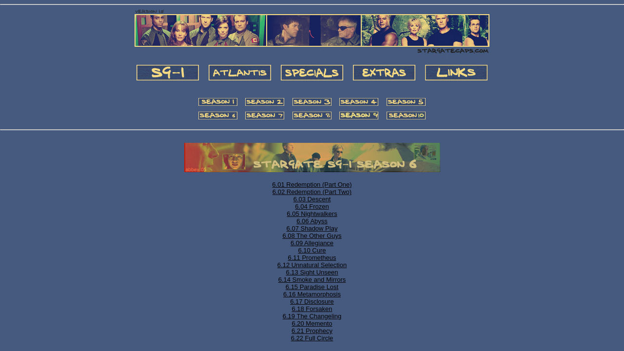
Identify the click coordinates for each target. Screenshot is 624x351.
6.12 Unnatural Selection (312, 265)
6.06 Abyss (312, 221)
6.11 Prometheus (312, 257)
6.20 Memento (312, 323)
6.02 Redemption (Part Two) (312, 191)
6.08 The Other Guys (311, 235)
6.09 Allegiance (312, 243)
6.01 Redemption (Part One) (311, 184)
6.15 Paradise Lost (312, 287)
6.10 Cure (312, 250)
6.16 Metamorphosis (312, 294)
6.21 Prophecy (312, 330)
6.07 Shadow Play (312, 228)
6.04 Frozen (312, 206)
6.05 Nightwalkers (312, 213)
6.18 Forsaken (312, 308)
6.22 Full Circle (312, 338)
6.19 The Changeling (312, 316)
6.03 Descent (312, 199)
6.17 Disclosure (312, 301)
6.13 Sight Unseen (312, 272)
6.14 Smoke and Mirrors (312, 279)
